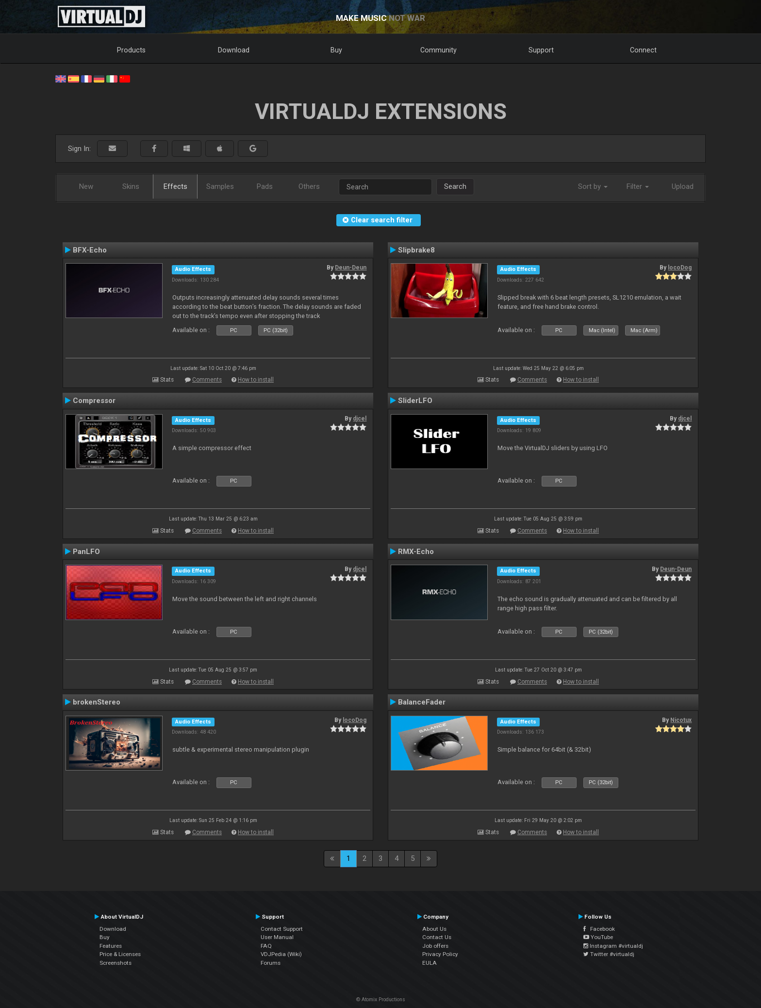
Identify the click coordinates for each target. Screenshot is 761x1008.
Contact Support (282, 928)
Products (131, 50)
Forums (271, 962)
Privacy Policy (440, 954)
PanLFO (86, 551)
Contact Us (436, 937)
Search (455, 186)
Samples (220, 186)
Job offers (435, 945)
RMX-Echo (416, 551)
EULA (429, 962)
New (86, 186)
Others (309, 186)
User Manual (277, 937)
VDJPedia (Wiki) (281, 954)
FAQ (266, 945)
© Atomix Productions (380, 999)
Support (541, 50)
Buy (336, 50)
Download (233, 50)
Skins (130, 186)
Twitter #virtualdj (608, 954)
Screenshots (115, 962)
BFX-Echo (90, 250)
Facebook (599, 928)
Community (438, 50)
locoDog (680, 267)
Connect (643, 50)
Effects (175, 186)
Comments (207, 379)
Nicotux (681, 720)
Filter (638, 186)
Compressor (94, 400)
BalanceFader (422, 702)
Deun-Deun (350, 267)
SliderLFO (415, 400)
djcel (359, 418)
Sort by (593, 186)
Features (110, 945)
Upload (683, 186)
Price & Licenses (120, 954)
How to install (256, 379)
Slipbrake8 (416, 250)
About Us (434, 928)
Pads (265, 186)
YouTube (598, 937)
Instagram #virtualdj (613, 945)
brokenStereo (96, 702)
